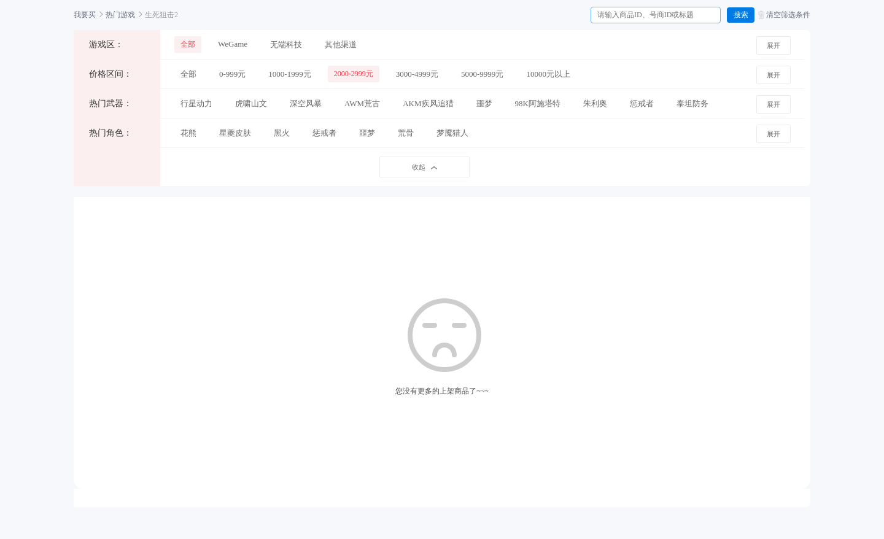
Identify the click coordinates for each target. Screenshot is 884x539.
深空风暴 (306, 103)
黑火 (282, 133)
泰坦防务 (692, 103)
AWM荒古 (362, 103)
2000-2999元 (353, 73)
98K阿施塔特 (537, 103)
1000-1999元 (289, 74)
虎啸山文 (251, 103)
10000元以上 (548, 74)
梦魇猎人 (452, 133)
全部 (187, 44)
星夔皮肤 (235, 133)
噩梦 (484, 103)
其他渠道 (341, 44)
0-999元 (232, 74)
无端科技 (286, 44)
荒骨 (406, 133)
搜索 (741, 14)
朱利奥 (595, 103)
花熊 (188, 133)
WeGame (232, 43)
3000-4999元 (417, 74)
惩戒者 (642, 103)
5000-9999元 (482, 74)
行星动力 (196, 103)
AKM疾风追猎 (428, 103)
